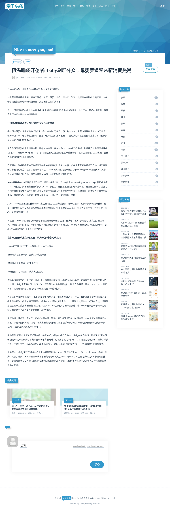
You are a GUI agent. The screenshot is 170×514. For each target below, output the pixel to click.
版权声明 (139, 175)
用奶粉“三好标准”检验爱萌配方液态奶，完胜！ (139, 222)
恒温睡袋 (17, 62)
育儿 (75, 6)
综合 (114, 6)
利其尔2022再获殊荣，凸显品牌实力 (139, 293)
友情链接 (139, 182)
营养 (88, 6)
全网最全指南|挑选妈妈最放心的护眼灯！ (139, 281)
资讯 (63, 6)
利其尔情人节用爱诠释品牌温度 (139, 257)
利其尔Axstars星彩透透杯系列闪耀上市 (139, 316)
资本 (101, 6)
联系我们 (139, 169)
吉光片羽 (96, 504)
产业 (107, 6)
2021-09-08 (152, 51)
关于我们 (139, 156)
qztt (17, 77)
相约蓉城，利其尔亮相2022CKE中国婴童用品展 (139, 304)
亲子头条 (14, 6)
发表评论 (150, 68)
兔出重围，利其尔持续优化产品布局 (139, 269)
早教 (69, 6)
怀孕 (82, 6)
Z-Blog (81, 504)
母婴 (94, 6)
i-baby (27, 62)
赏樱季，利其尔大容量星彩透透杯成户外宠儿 (139, 246)
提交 (97, 464)
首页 (56, 6)
